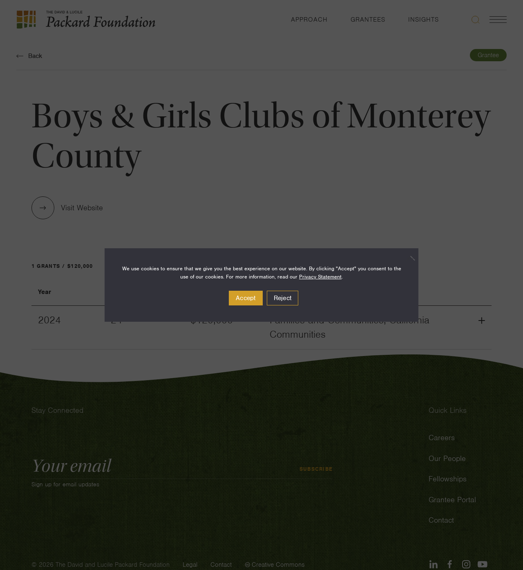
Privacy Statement (320, 276)
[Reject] (408, 258)
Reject (283, 298)
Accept (246, 298)
